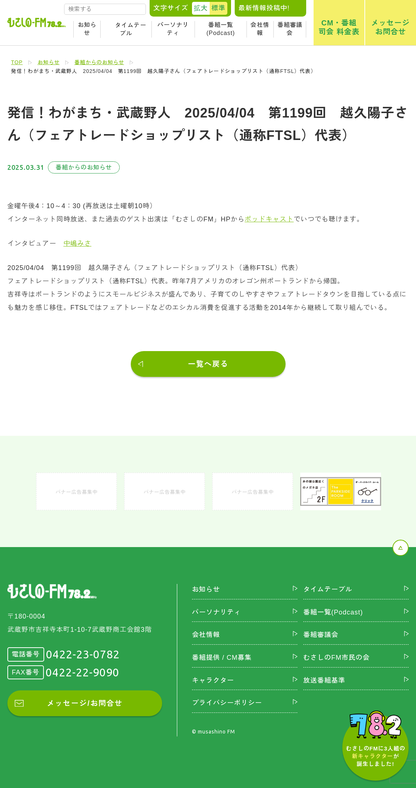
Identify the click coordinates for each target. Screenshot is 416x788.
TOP (17, 62)
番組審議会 (290, 29)
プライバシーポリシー (227, 703)
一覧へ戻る (208, 364)
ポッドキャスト (269, 219)
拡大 (201, 8)
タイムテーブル (130, 29)
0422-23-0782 (83, 654)
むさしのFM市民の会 (336, 657)
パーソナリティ (173, 29)
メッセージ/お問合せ (85, 703)
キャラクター (213, 680)
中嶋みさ (77, 243)
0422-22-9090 (82, 672)
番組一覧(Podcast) (220, 29)
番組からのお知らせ (99, 62)
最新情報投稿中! (264, 8)
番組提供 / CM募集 (222, 657)
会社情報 (260, 29)
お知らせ (87, 29)
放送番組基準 (324, 680)
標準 (219, 8)
